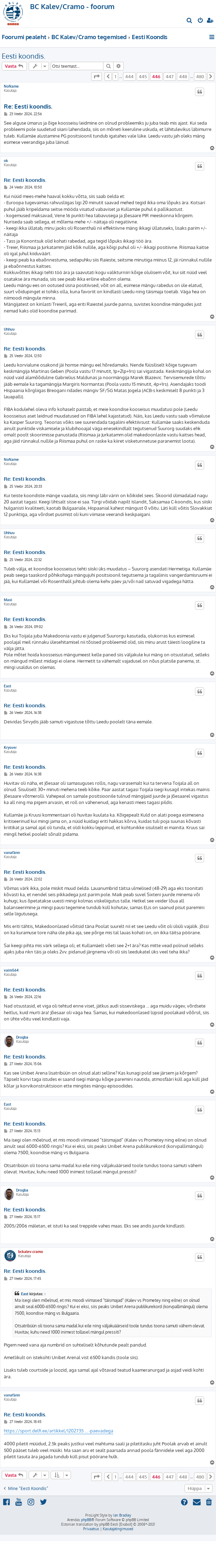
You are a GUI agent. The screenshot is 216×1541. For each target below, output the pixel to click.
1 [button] (115, 76)
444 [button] (129, 76)
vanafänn (12, 852)
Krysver (10, 747)
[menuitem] (189, 21)
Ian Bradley (122, 1515)
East (7, 686)
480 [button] (200, 76)
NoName (11, 86)
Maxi (8, 600)
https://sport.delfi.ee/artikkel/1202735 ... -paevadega (58, 1430)
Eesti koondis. (23, 55)
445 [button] (143, 76)
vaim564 (11, 970)
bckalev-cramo (30, 1251)
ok (6, 160)
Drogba (22, 1037)
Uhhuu (9, 329)
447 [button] (170, 76)
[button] (96, 76)
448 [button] (183, 76)
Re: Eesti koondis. (28, 106)
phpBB (86, 1520)
